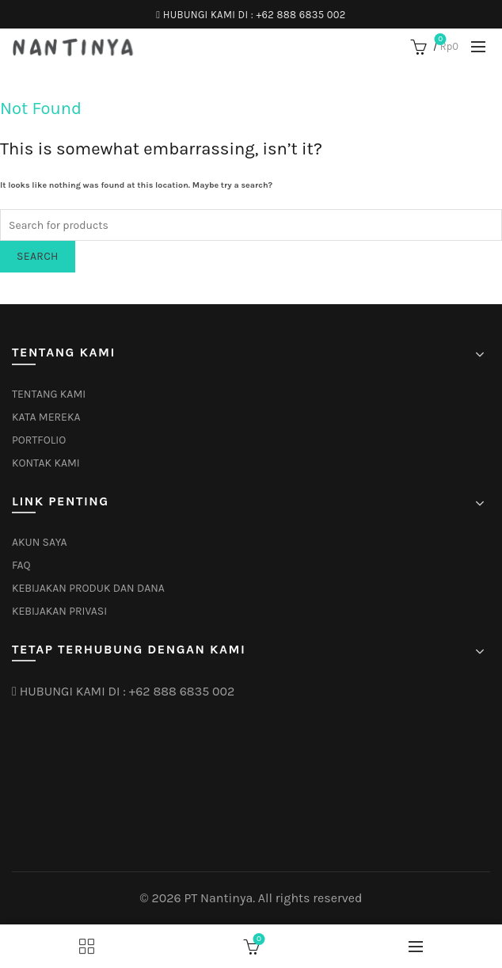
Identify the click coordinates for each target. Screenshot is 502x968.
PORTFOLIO (39, 440)
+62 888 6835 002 (300, 15)
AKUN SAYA (39, 542)
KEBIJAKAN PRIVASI (59, 611)
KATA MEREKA (46, 417)
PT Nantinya (218, 897)
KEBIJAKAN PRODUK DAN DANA (88, 588)
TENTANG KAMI (49, 394)
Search (38, 256)
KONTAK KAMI (46, 463)
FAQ (21, 565)
